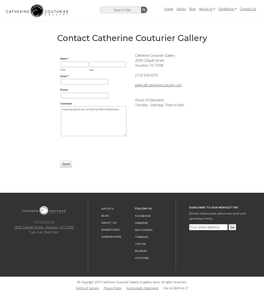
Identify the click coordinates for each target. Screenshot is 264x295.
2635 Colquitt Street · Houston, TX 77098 (44, 227)
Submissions (111, 236)
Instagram (143, 230)
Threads (141, 237)
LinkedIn (141, 222)
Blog (192, 9)
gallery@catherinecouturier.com (158, 85)
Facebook (143, 215)
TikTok (140, 244)
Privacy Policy (112, 288)
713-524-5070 (44, 222)
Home (168, 9)
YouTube (142, 258)
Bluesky (141, 251)
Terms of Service (87, 288)
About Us (206, 9)
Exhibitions (226, 9)
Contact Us (248, 9)
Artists (181, 9)
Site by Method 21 (175, 288)
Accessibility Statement (142, 288)
